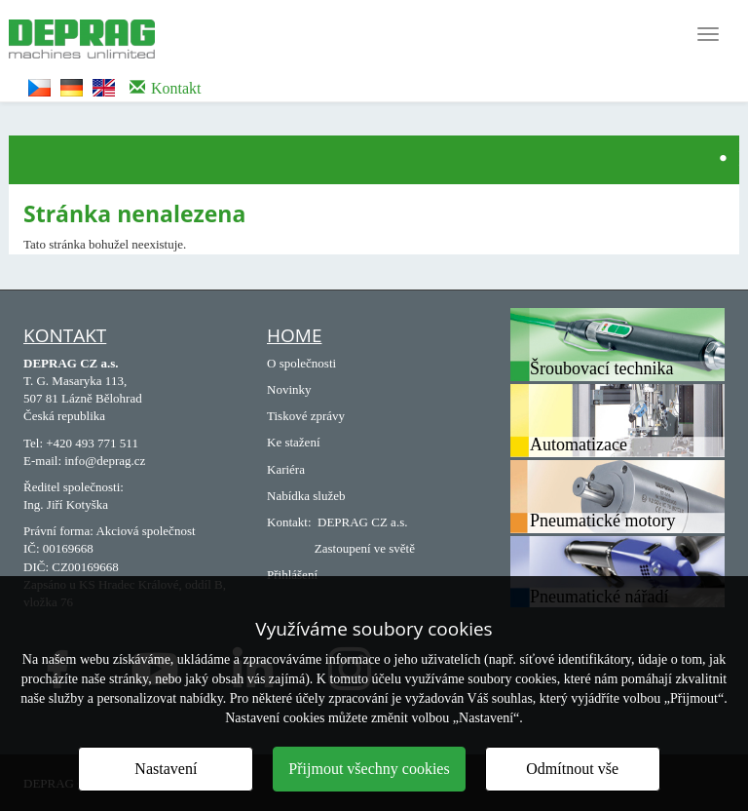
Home (294, 335)
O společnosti (301, 363)
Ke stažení (293, 442)
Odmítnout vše (572, 768)
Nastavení (165, 768)
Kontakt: (289, 522)
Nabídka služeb (306, 495)
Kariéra (286, 469)
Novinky (289, 389)
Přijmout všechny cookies (368, 768)
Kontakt (64, 335)
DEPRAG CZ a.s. (362, 522)
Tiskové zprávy (306, 415)
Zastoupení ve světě (365, 548)
